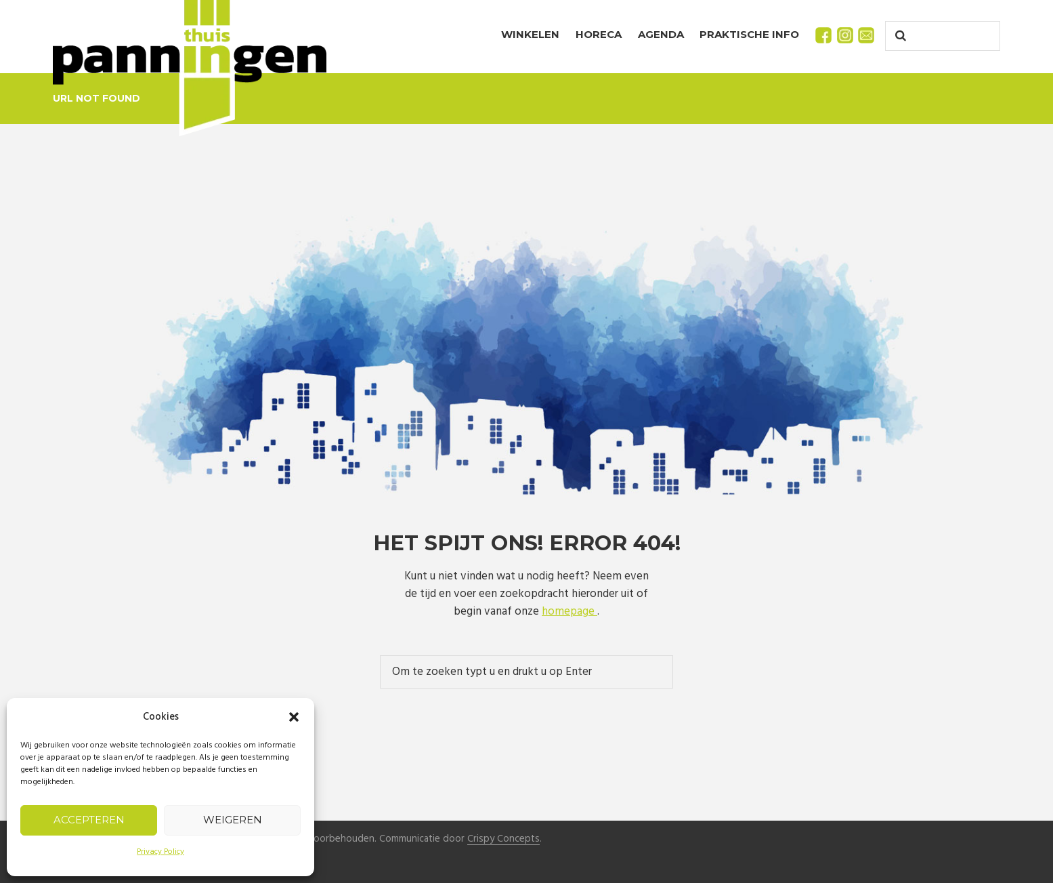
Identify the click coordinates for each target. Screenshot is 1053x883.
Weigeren (232, 819)
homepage (569, 611)
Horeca (599, 34)
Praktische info (749, 34)
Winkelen (530, 34)
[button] (294, 717)
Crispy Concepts (503, 839)
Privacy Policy (160, 852)
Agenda (661, 34)
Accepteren (89, 819)
